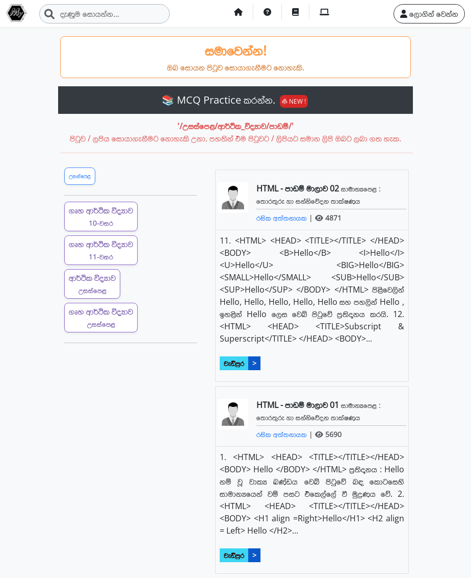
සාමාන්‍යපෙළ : (361, 189)
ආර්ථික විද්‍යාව (92, 283)
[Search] (104, 13)
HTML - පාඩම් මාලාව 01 (298, 405)
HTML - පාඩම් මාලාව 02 (298, 188)
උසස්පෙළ (80, 176)
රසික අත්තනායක (282, 218)
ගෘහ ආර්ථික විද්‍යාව (101, 216)
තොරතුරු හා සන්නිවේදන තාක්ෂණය (308, 201)
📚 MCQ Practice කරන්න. (235, 100)
